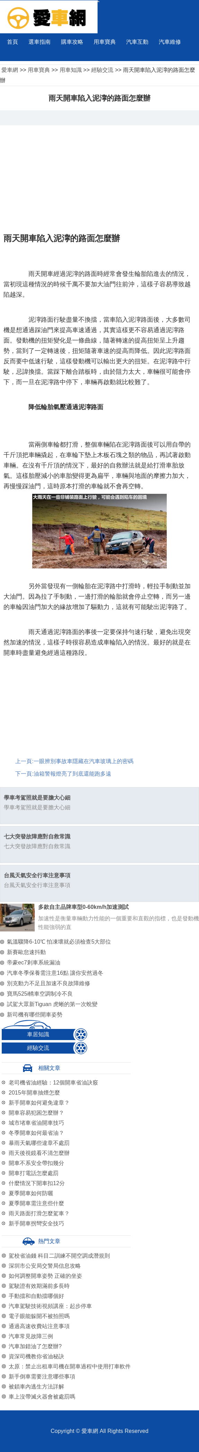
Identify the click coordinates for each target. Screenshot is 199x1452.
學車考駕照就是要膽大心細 (37, 798)
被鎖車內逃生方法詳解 (36, 1387)
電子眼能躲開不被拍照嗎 (39, 1316)
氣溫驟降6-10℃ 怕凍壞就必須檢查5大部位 (59, 942)
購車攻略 (72, 42)
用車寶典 (105, 42)
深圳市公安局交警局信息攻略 (45, 1266)
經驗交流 (102, 70)
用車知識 (71, 70)
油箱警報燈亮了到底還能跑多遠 (72, 774)
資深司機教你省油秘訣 (36, 1356)
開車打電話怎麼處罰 (34, 1173)
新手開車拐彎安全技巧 (36, 1223)
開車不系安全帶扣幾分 (36, 1163)
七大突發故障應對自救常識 (37, 836)
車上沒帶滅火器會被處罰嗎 (42, 1397)
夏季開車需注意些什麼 (36, 1203)
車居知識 (38, 1034)
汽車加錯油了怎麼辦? (35, 1346)
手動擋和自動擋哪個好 (36, 1296)
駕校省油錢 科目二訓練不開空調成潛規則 (59, 1256)
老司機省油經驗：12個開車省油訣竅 (53, 1083)
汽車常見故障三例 (31, 1336)
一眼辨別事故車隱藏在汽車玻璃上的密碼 (83, 761)
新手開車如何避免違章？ (39, 1103)
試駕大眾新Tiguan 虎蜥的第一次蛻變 (52, 1004)
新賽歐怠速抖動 (26, 952)
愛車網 (9, 70)
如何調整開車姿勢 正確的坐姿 (45, 1276)
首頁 (12, 42)
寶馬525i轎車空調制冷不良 (40, 994)
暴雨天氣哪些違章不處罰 (39, 1143)
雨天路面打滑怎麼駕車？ (39, 1213)
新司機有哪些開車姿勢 (34, 1015)
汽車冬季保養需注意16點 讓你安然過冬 (55, 973)
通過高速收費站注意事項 (39, 1326)
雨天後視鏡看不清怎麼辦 (39, 1153)
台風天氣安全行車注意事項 (37, 875)
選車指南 (39, 42)
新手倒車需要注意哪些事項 (42, 1376)
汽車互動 (137, 42)
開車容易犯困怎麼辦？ (36, 1113)
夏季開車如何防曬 (31, 1193)
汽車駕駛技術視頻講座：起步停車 (50, 1306)
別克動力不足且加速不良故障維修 (48, 983)
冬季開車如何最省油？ (36, 1133)
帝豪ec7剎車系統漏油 (33, 962)
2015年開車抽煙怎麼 (34, 1093)
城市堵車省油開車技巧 (36, 1123)
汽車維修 (170, 42)
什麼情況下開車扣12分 (37, 1183)
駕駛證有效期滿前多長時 (39, 1286)
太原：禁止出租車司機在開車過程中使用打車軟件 (70, 1366)
